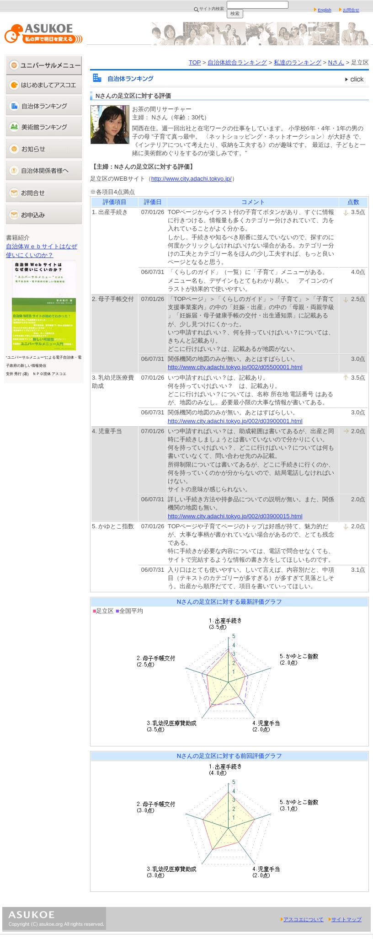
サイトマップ (345, 919)
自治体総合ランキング (237, 62)
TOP (195, 62)
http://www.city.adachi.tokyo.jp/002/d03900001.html (235, 421)
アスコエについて (302, 919)
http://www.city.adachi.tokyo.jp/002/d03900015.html (235, 516)
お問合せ (351, 10)
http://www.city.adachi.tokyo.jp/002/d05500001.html (235, 367)
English (324, 10)
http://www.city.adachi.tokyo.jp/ (191, 178)
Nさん (336, 62)
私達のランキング (297, 62)
